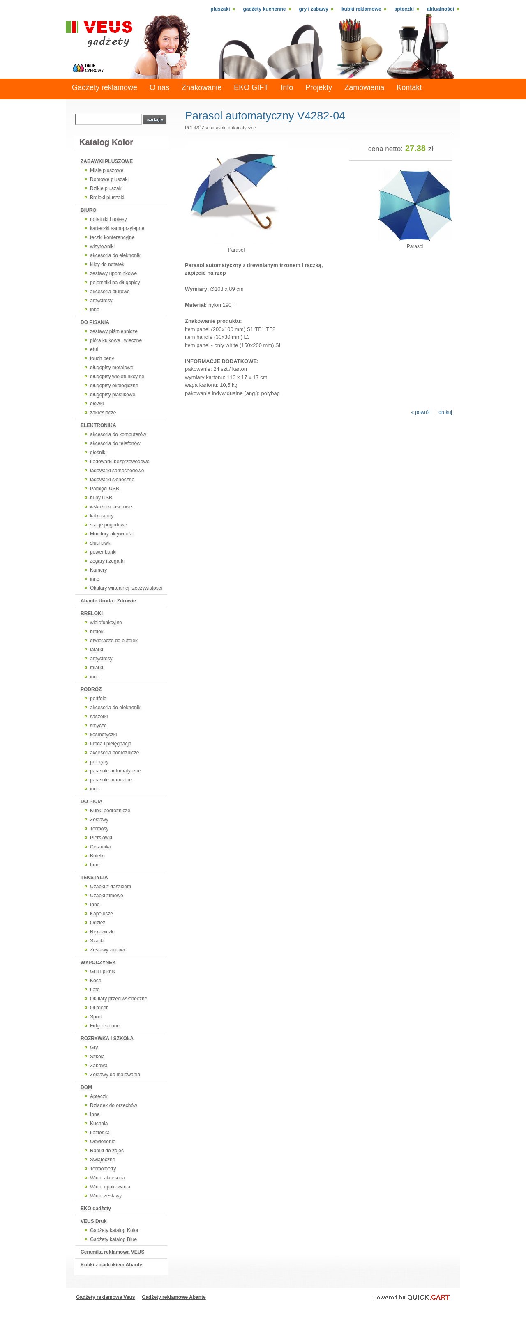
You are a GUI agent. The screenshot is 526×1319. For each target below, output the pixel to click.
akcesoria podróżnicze (114, 753)
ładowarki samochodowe (117, 470)
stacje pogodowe (108, 525)
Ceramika (100, 847)
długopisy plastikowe (112, 395)
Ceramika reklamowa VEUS (112, 1252)
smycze (98, 725)
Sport (96, 1017)
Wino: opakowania (110, 1187)
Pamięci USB (104, 489)
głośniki (98, 452)
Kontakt (409, 87)
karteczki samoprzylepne (117, 228)
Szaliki (97, 941)
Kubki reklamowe (361, 9)
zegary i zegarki (107, 561)
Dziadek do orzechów (113, 1105)
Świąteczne (102, 1160)
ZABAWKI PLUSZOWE (107, 161)
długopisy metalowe (111, 367)
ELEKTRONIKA (98, 425)
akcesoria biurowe (110, 291)
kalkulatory (101, 516)
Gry (94, 1047)
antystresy (101, 300)
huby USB (101, 498)
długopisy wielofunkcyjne (117, 376)
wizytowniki (102, 246)
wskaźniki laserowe (111, 507)
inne (94, 310)
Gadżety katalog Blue (113, 1239)
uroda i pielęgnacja (111, 744)
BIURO (89, 210)
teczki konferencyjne (112, 237)
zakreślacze (103, 413)
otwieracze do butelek (114, 640)
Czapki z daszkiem (110, 886)
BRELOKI (92, 613)
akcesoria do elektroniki (115, 255)
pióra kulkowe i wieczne (116, 340)
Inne (94, 865)
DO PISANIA (95, 322)
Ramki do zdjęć (107, 1151)
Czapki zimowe (106, 895)
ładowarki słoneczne (112, 480)
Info (287, 87)
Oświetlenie (102, 1141)
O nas (159, 87)
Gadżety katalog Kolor (114, 1230)
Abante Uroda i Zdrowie (108, 601)
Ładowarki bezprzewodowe (120, 461)
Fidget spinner (105, 1026)
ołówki (97, 404)
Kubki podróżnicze (110, 810)
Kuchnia (99, 1123)
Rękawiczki (102, 932)
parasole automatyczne (115, 771)
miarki (96, 668)
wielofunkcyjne (106, 622)
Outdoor (99, 1008)
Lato (94, 990)
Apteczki (404, 9)
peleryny (99, 762)
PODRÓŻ (91, 689)
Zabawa (99, 1066)
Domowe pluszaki (109, 179)
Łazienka (100, 1132)
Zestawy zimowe (108, 950)
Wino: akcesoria (107, 1178)
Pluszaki (220, 9)
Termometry (103, 1169)
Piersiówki (101, 838)
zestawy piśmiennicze (114, 331)
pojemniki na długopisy (115, 282)
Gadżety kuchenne (264, 9)
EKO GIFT (251, 87)
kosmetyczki (103, 735)
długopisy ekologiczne (114, 385)
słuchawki (100, 543)
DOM (86, 1087)
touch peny (102, 358)
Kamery (98, 570)
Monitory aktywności (112, 534)
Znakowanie (201, 87)
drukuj (445, 412)
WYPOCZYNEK (98, 962)
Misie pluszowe (106, 170)
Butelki (97, 856)
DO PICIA (91, 801)
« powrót (420, 412)
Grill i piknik (102, 971)
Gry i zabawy (313, 9)
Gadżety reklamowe (104, 87)
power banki (103, 552)
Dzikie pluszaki (106, 188)
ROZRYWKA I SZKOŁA (107, 1038)
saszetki (99, 716)
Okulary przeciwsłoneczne (118, 999)
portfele (98, 698)
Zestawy (99, 820)
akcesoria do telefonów (115, 443)
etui (94, 349)
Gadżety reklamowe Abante (174, 1297)
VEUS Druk (93, 1221)
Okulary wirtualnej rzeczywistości (126, 588)
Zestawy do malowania (115, 1075)
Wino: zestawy (106, 1196)
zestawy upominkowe (113, 273)
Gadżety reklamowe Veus (105, 1297)
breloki (97, 631)
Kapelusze (101, 914)
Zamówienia (364, 87)
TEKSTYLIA (94, 877)
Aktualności (440, 9)
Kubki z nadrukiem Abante (111, 1265)
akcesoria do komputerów (118, 434)
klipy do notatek (107, 264)
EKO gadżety (96, 1208)
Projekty (318, 87)
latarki (96, 650)
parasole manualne (111, 780)
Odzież (97, 923)
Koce (95, 981)
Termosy (99, 829)
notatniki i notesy (108, 219)
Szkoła (97, 1056)
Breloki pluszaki (107, 197)
